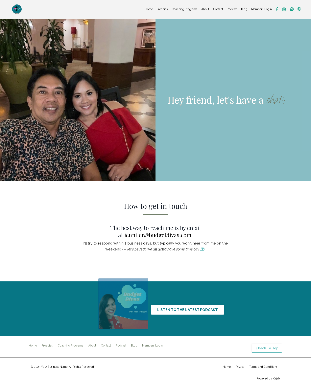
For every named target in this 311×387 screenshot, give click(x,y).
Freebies (162, 9)
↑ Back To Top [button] (266, 348)
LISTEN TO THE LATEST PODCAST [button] (187, 310)
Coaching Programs (184, 9)
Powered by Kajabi (268, 378)
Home (149, 9)
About (205, 9)
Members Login (261, 9)
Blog (244, 9)
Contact (218, 9)
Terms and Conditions (263, 366)
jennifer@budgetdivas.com (157, 235)
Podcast (232, 9)
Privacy (240, 366)
